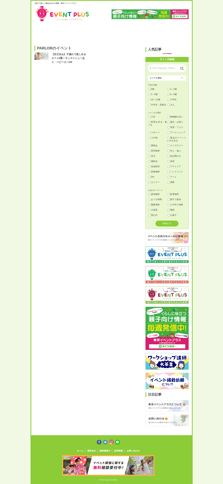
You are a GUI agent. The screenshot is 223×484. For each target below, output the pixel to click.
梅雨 (171, 210)
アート (172, 177)
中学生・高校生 (157, 104)
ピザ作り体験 (175, 204)
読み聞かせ (174, 156)
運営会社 (91, 451)
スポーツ (154, 132)
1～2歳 (172, 89)
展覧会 (153, 145)
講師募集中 (105, 451)
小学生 (172, 99)
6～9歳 (172, 94)
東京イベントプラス (62, 13)
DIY (152, 177)
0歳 (151, 89)
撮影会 (153, 161)
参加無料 (154, 194)
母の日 (153, 215)
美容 (171, 161)
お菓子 (172, 215)
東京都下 (180, 31)
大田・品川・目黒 (121, 31)
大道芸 (153, 210)
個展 (171, 182)
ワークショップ (176, 132)
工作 (152, 116)
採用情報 (118, 451)
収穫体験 (154, 171)
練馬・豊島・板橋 (62, 31)
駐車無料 (173, 194)
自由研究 (154, 166)
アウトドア (174, 166)
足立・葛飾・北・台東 (43, 31)
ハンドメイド (175, 171)
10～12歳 (154, 99)
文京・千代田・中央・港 (140, 31)
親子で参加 (174, 199)
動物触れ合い (175, 116)
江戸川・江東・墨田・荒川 (160, 31)
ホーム (80, 451)
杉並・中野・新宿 (82, 31)
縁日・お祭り (175, 122)
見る (152, 156)
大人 (171, 104)
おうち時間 (155, 199)
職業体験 (154, 204)
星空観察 (154, 150)
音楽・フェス (175, 127)
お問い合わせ (133, 451)
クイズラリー (175, 145)
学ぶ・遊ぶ (174, 150)
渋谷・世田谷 (101, 31)
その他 (153, 137)
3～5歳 (153, 94)
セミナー (154, 182)
